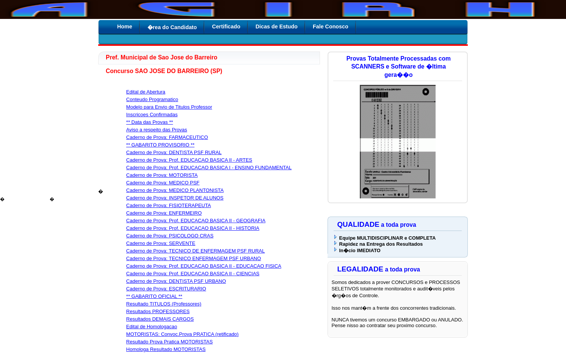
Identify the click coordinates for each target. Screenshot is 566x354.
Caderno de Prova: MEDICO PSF (162, 183)
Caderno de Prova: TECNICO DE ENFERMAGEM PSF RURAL (195, 251)
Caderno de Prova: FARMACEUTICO (167, 137)
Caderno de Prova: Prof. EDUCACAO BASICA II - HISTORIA (192, 228)
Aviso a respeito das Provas (156, 130)
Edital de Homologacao (151, 326)
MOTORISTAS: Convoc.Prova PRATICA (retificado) (182, 334)
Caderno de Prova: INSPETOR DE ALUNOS (175, 198)
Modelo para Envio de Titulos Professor (169, 107)
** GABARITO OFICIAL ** (154, 296)
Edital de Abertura (145, 92)
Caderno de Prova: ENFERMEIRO (164, 213)
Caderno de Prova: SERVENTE (160, 243)
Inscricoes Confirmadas (152, 114)
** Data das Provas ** (149, 122)
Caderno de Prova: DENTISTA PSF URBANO (176, 281)
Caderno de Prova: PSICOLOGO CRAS (169, 236)
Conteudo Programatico (152, 99)
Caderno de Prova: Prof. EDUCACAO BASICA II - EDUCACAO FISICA (203, 266)
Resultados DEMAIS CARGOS (160, 319)
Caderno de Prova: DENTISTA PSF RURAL (174, 152)
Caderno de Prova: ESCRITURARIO (166, 289)
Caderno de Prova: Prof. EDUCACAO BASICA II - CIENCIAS (192, 273)
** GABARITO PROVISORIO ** (160, 145)
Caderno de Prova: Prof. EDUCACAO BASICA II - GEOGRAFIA (195, 220)
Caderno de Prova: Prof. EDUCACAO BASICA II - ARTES (189, 160)
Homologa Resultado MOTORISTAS (166, 349)
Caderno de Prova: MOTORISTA (162, 175)
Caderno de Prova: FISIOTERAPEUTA (168, 205)
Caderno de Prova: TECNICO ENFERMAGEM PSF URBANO (193, 258)
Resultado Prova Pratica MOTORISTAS (169, 342)
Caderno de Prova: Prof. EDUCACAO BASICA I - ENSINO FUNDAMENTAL (209, 167)
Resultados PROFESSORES (158, 311)
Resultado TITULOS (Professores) (163, 304)
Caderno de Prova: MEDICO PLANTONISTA (175, 190)
